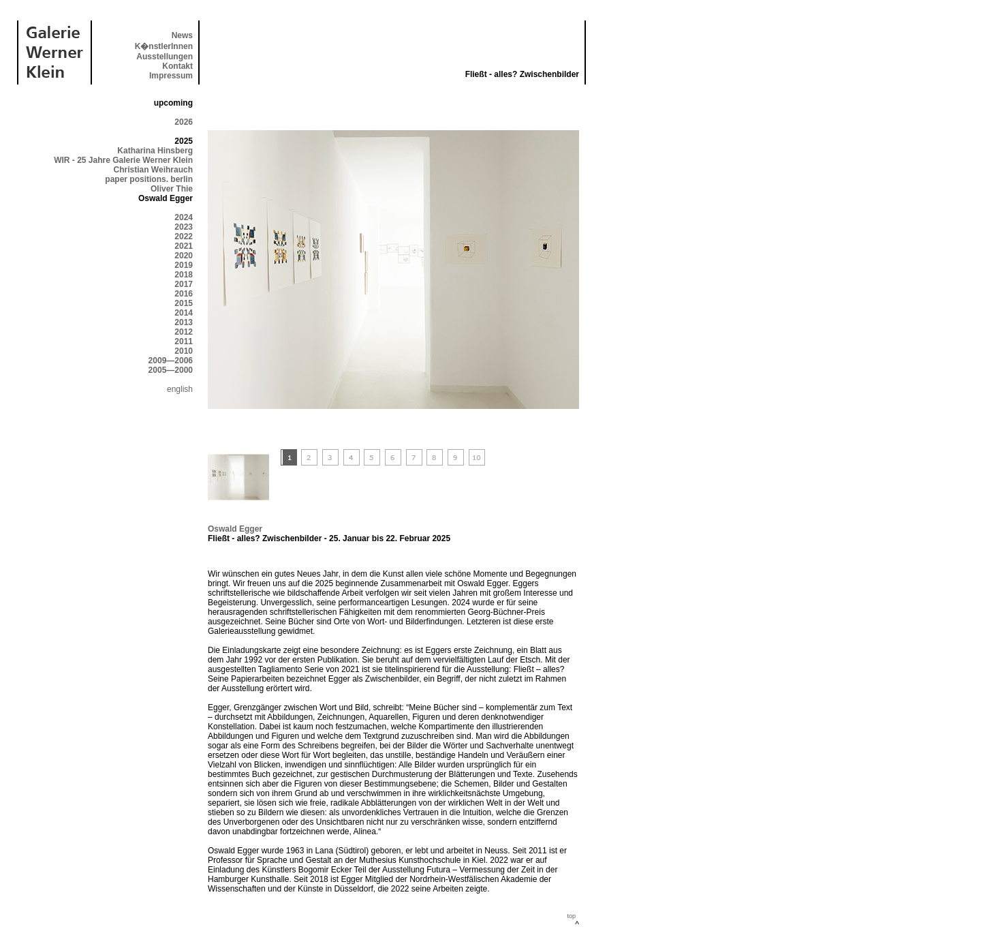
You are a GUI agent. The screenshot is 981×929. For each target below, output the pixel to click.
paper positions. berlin (149, 179)
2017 (183, 284)
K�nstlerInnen (164, 46)
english (180, 389)
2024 (183, 217)
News (182, 35)
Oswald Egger (235, 529)
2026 (183, 122)
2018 (183, 274)
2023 (183, 227)
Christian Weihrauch (153, 169)
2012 (183, 332)
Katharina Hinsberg (155, 150)
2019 (183, 265)
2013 (183, 322)
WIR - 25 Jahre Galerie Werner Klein (123, 160)
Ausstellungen (164, 56)
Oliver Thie (172, 189)
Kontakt (177, 66)
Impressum (171, 75)
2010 (183, 351)
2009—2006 (171, 360)
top (571, 916)
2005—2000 (171, 370)
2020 (183, 255)
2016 (183, 294)
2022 (183, 236)
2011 (183, 341)
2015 (183, 303)
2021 (183, 246)
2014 (183, 313)
